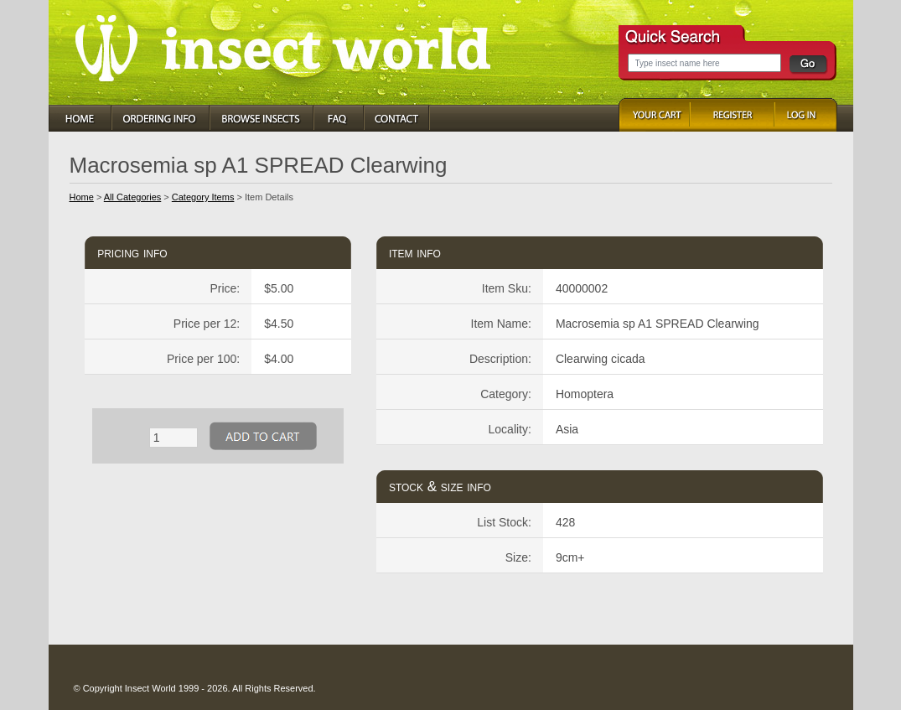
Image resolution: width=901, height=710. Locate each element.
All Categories (132, 197)
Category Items (203, 197)
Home (82, 197)
